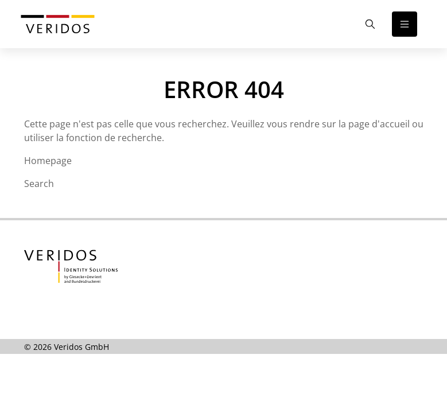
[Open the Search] (370, 24)
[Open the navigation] (404, 24)
